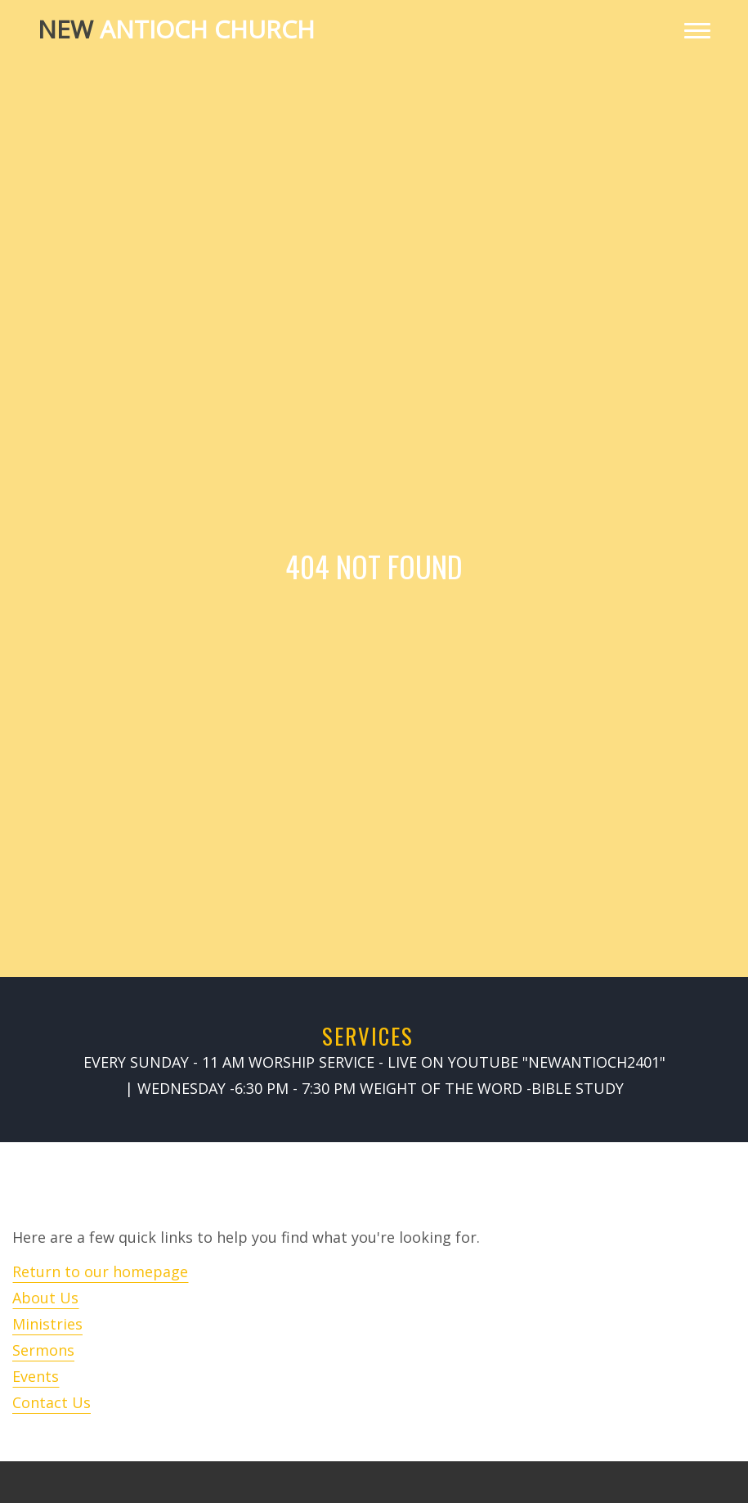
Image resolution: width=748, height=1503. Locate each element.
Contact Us (51, 1402)
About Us (45, 1297)
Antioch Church (176, 29)
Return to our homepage (100, 1271)
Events (35, 1376)
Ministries (47, 1324)
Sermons (43, 1350)
